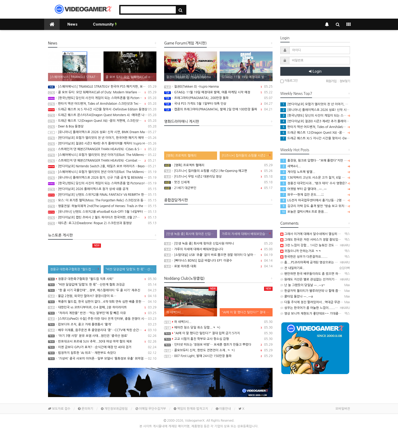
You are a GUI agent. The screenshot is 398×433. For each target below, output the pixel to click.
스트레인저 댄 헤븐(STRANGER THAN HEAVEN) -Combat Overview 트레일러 (102, 160)
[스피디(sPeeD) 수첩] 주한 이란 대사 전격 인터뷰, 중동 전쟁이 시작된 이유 (102, 319)
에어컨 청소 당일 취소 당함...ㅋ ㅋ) (218, 327)
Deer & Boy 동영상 (102, 126)
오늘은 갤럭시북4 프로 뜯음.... (304, 211)
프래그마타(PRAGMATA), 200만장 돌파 (218, 98)
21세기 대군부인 (218, 188)
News (72, 24)
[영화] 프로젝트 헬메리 (218, 165)
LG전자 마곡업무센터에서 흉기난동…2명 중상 (314, 200)
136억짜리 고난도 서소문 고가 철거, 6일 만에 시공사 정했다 (323, 177)
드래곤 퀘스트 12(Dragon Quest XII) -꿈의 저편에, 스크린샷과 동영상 (102, 121)
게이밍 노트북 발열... (297, 171)
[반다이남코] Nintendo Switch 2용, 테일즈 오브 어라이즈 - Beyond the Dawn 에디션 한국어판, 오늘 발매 (102, 166)
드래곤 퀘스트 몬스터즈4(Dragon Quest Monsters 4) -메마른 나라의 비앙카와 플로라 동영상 (102, 115)
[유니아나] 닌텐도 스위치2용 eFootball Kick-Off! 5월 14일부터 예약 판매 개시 (102, 212)
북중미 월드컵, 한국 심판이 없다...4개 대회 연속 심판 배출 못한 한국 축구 (102, 302)
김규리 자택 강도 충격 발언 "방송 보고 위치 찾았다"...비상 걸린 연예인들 (331, 206)
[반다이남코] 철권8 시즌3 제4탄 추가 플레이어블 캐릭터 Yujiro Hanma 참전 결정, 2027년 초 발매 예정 (102, 143)
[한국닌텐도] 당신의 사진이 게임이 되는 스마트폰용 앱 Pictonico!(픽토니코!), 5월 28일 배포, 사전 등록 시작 (102, 183)
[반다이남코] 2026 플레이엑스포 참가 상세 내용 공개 (102, 189)
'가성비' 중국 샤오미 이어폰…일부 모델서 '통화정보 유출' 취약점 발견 (102, 358)
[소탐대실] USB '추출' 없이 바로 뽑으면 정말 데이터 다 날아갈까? (218, 255)
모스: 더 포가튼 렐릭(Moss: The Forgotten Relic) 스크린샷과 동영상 (102, 200)
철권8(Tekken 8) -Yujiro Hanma (218, 86)
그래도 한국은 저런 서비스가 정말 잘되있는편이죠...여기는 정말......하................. (336, 239)
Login (315, 71)
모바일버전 (343, 408)
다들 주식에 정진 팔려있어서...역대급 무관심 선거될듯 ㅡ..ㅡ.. (323, 302)
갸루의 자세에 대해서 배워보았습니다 (218, 249)
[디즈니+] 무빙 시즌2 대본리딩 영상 (218, 176)
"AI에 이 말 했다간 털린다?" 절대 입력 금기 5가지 (218, 333)
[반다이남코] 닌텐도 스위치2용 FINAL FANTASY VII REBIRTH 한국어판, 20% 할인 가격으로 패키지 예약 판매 (102, 194)
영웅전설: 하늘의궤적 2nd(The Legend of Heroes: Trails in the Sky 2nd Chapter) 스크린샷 (102, 206)
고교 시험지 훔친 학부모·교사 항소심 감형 (218, 339)
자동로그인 (289, 81)
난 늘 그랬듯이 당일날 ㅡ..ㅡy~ (302, 285)
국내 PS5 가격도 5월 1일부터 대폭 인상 (218, 104)
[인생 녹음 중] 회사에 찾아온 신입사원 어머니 (218, 243)
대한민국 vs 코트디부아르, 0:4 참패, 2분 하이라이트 (102, 307)
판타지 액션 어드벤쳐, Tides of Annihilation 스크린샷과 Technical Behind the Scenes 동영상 (102, 104)
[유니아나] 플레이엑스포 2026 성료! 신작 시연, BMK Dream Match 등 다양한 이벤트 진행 (102, 132)
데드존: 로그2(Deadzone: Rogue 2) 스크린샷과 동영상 (102, 223)
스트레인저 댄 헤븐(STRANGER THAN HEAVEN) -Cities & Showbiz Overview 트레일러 (102, 149)
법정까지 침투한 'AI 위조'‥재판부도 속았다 (102, 353)
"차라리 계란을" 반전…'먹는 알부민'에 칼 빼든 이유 (102, 313)
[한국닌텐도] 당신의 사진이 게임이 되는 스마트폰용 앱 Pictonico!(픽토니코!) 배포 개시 (102, 98)
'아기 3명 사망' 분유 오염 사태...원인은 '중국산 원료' (102, 336)
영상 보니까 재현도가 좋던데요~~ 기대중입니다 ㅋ (315, 313)
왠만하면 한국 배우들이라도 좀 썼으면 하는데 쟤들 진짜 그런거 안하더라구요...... (335, 273)
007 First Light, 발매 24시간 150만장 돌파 (218, 356)
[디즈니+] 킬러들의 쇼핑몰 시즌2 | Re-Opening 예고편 (218, 171)
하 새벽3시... (218, 322)
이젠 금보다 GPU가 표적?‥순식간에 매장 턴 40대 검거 (102, 347)
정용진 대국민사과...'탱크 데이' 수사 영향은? (313, 183)
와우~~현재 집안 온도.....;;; (302, 194)
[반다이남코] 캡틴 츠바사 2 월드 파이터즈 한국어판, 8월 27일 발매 (102, 217)
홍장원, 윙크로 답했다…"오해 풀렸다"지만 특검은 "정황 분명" (324, 160)
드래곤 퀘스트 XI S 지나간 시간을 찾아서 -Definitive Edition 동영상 (102, 109)
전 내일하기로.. (292, 268)
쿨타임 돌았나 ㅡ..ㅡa (296, 296)
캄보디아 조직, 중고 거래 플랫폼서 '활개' (102, 324)
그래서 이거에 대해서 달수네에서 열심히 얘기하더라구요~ (320, 234)
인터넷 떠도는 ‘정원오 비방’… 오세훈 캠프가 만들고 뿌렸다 (218, 344)
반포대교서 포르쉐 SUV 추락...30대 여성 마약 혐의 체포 (102, 341)
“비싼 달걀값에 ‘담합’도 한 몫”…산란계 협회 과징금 (102, 284)
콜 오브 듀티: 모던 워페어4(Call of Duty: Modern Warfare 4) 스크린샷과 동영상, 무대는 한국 (102, 92)
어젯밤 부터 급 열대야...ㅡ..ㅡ (303, 189)
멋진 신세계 (218, 182)
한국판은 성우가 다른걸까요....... (304, 256)
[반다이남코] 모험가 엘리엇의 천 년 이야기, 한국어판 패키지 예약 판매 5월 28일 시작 (102, 138)
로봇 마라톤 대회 (218, 266)
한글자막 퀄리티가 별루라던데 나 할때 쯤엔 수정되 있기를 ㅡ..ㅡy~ (326, 290)
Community (105, 24)
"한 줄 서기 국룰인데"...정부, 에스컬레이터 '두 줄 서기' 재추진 (102, 290)
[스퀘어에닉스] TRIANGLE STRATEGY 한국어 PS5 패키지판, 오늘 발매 (102, 86)
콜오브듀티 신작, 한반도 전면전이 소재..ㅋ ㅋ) (218, 350)
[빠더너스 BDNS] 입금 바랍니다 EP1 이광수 (218, 260)
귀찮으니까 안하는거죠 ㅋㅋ (300, 251)
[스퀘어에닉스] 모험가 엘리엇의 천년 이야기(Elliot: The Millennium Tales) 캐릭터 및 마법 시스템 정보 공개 (102, 155)
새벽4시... (290, 166)
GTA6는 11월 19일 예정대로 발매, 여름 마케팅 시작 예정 (218, 92)
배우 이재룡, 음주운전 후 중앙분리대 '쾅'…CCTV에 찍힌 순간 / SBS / (102, 330)
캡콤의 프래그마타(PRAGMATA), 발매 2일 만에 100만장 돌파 (218, 109)
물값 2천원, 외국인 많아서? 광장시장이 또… (102, 296)
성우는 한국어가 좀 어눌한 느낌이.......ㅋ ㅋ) (311, 307)
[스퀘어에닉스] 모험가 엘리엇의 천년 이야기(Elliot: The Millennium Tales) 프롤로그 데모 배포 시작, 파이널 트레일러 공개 (102, 172)
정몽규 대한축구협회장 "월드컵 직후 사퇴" (102, 279)
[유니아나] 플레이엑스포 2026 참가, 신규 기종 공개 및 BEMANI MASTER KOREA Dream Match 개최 (102, 177)
